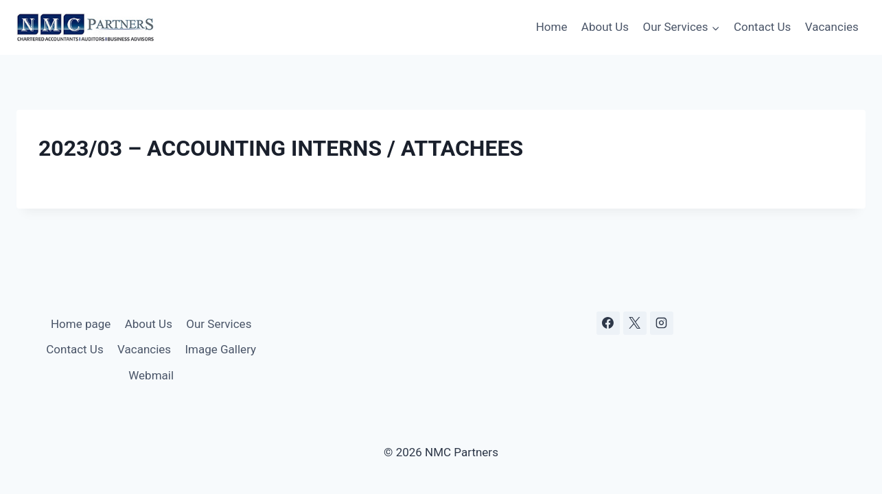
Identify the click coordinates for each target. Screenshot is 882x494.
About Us (605, 27)
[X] (635, 323)
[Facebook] (608, 323)
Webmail (151, 375)
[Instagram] (661, 323)
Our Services (218, 324)
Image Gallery (220, 349)
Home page (81, 324)
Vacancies (832, 27)
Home (552, 27)
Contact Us (762, 27)
